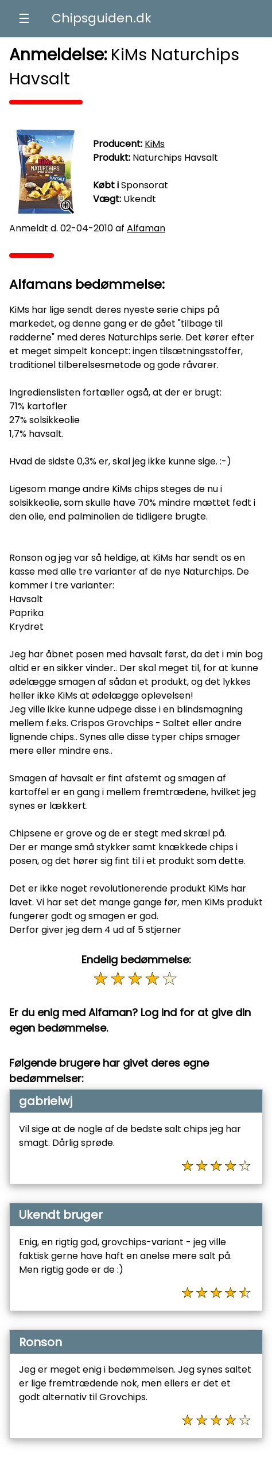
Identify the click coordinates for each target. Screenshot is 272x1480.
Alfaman (146, 228)
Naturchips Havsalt (175, 157)
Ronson (40, 1342)
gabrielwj (45, 1101)
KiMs (155, 143)
